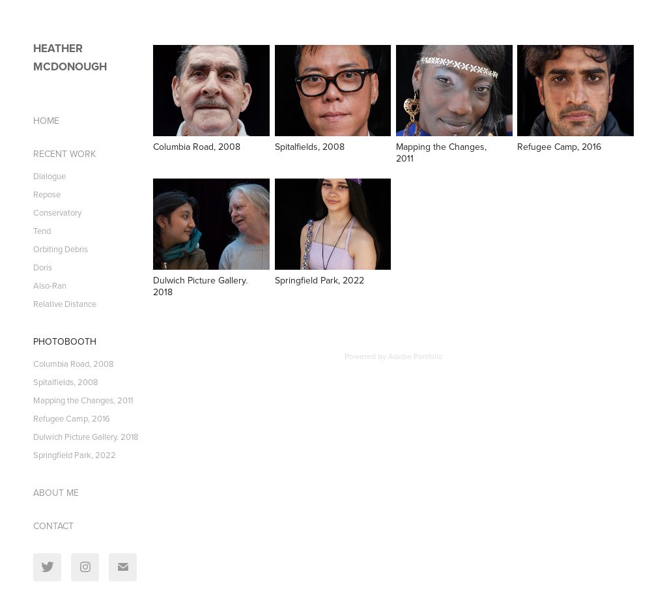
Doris (42, 267)
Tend (42, 231)
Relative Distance (64, 304)
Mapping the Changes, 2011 (83, 400)
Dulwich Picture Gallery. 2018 (86, 436)
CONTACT (53, 525)
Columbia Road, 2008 (73, 363)
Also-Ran (49, 285)
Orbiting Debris (60, 249)
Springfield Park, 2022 (74, 455)
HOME (46, 120)
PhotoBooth (64, 341)
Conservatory (57, 212)
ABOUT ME (56, 492)
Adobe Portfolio (415, 356)
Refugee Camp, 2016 (71, 418)
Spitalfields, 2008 (65, 382)
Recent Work (64, 153)
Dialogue (49, 176)
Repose (47, 194)
